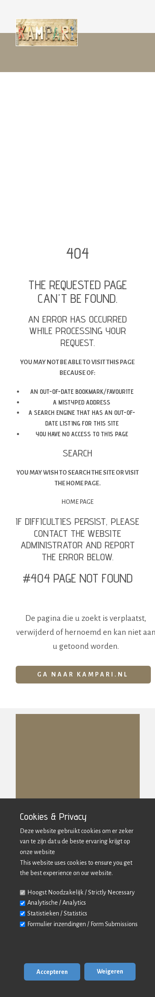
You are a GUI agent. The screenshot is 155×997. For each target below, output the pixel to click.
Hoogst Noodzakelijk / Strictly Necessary (81, 892)
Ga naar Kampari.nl (83, 674)
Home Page (77, 501)
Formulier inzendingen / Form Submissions (82, 924)
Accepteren (52, 972)
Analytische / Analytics (56, 902)
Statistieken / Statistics (57, 913)
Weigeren (110, 971)
